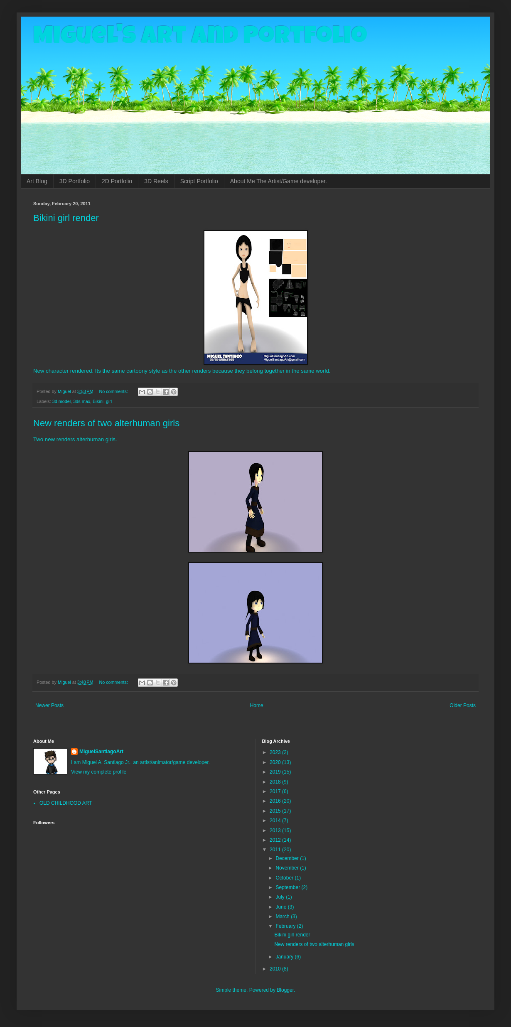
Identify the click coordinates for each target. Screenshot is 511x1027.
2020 (276, 762)
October (285, 878)
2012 (276, 840)
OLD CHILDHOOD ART (65, 803)
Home (256, 705)
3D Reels (156, 181)
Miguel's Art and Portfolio (200, 38)
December (287, 858)
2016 (276, 801)
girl (109, 401)
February (286, 926)
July (280, 897)
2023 (276, 752)
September (288, 887)
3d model (61, 401)
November (287, 868)
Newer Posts (49, 705)
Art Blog (37, 181)
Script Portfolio (199, 181)
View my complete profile (98, 772)
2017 (276, 791)
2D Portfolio (117, 181)
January (285, 957)
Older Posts (463, 705)
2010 (276, 969)
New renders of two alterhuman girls (106, 423)
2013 (276, 830)
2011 (276, 850)
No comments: (114, 391)
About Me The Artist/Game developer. (278, 181)
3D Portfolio (74, 181)
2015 (276, 811)
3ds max (81, 401)
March (283, 916)
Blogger (285, 990)
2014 (276, 820)
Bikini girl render (66, 218)
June (281, 907)
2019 (276, 772)
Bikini (98, 401)
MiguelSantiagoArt (101, 751)
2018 (276, 782)
